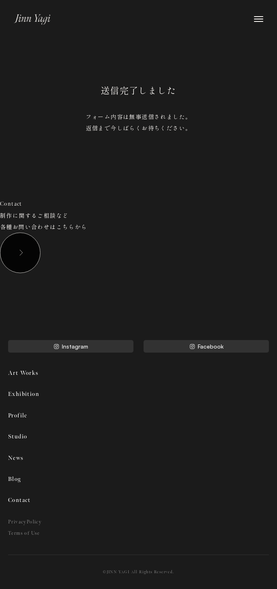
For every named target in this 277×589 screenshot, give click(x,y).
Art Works (23, 373)
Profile (17, 415)
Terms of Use (24, 533)
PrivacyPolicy (25, 522)
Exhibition (23, 394)
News (16, 458)
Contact (19, 500)
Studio (17, 436)
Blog (14, 479)
